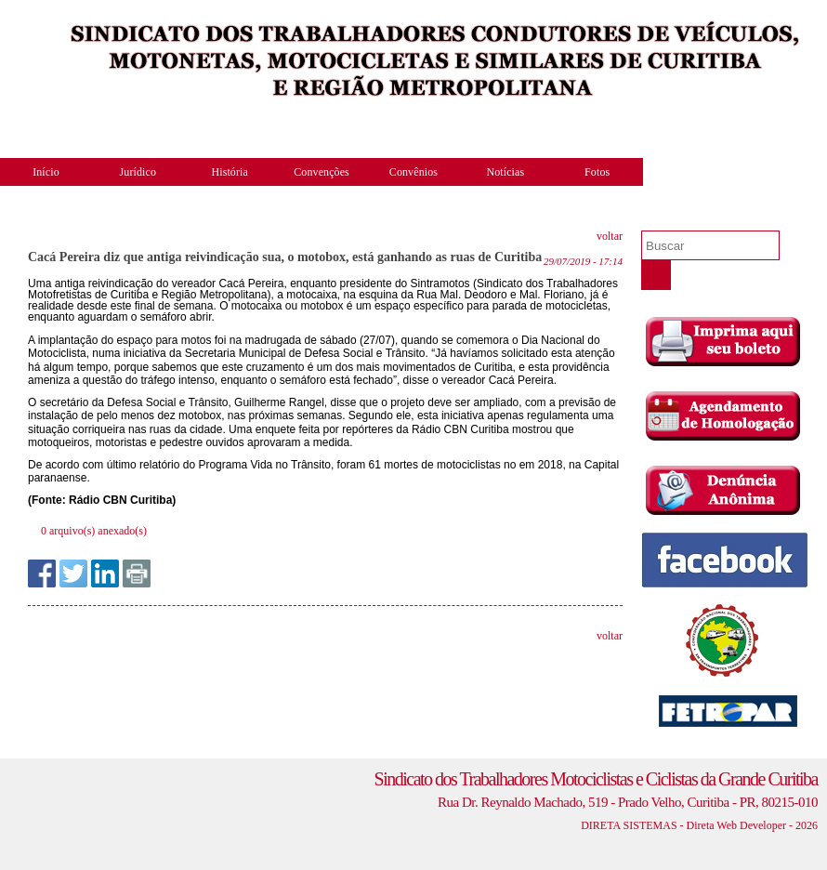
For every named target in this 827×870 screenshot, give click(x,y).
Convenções (321, 171)
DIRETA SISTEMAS (628, 825)
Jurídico (138, 171)
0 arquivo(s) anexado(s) (94, 530)
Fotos (597, 171)
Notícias (505, 171)
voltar (610, 236)
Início (46, 171)
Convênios (413, 171)
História (229, 171)
